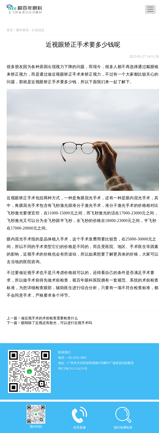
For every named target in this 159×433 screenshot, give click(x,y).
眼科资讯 (22, 30)
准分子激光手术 (119, 205)
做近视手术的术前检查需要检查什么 (49, 318)
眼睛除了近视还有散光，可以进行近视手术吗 (56, 323)
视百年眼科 (82, 280)
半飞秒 (150, 220)
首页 (10, 30)
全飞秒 (83, 220)
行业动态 (38, 30)
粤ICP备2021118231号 (73, 368)
